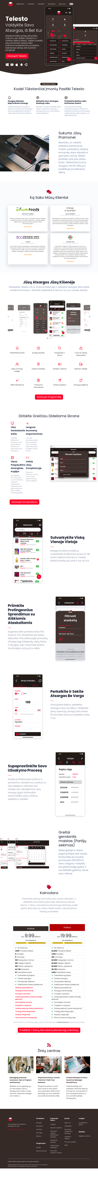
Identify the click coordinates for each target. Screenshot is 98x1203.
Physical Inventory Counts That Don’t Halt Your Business (49, 1079)
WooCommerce (41, 1151)
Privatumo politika (70, 1142)
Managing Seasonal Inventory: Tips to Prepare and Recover (20, 1079)
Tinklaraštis (68, 1126)
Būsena (38, 1136)
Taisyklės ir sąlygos (68, 1138)
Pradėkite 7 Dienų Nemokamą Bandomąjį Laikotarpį (49, 1030)
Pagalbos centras (84, 1136)
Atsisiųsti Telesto (17, 56)
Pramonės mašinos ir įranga (56, 1152)
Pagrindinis (20, 4)
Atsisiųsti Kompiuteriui (24, 502)
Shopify (38, 1147)
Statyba (53, 1124)
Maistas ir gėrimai (56, 1128)
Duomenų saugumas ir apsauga (69, 1131)
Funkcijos (31, 4)
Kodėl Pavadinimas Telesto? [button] (17, 1129)
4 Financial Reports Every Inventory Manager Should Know (76, 1079)
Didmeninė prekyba (53, 1141)
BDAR (66, 1145)
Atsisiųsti (41, 4)
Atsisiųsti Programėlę (49, 397)
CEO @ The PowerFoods (27, 215)
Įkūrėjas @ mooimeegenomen (28, 243)
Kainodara (51, 4)
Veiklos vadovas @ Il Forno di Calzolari (70, 215)
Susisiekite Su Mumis (83, 1124)
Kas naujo (39, 1133)
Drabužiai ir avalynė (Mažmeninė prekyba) (54, 1134)
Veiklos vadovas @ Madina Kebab (70, 243)
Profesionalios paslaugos (54, 1146)
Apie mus (62, 4)
